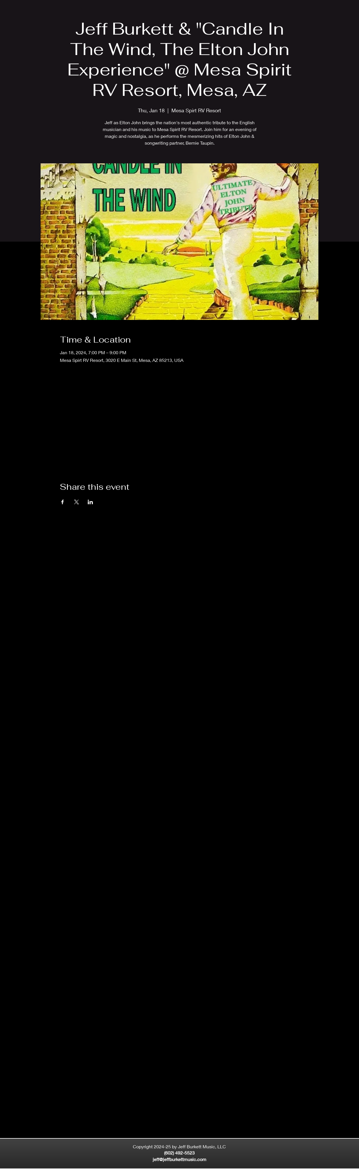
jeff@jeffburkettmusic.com (179, 1159)
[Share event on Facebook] (62, 502)
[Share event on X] (76, 502)
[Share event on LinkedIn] (90, 502)
